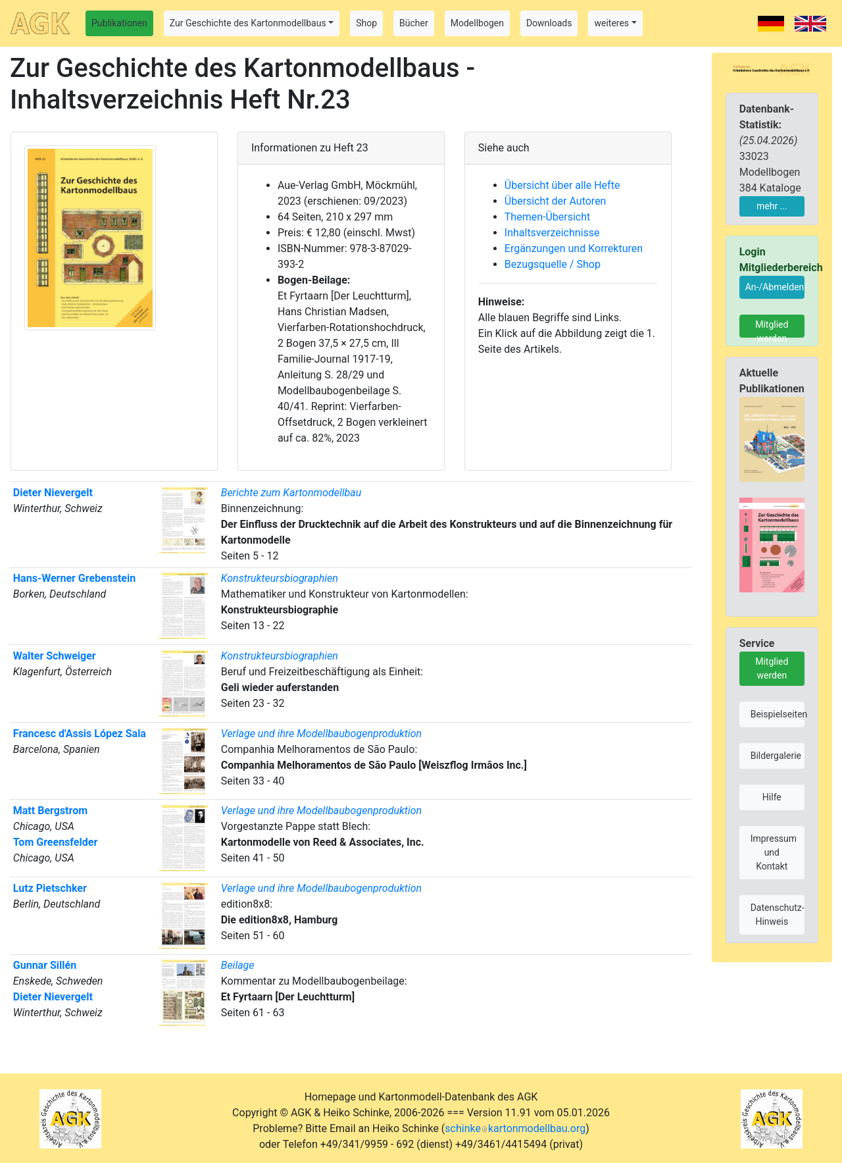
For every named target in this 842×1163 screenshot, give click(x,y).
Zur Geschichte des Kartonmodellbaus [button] (248, 23)
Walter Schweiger (54, 656)
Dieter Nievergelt (53, 492)
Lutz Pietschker (50, 888)
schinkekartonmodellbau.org (515, 1128)
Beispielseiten (778, 714)
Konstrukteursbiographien (279, 578)
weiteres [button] (611, 23)
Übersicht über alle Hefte (562, 185)
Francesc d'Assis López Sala (79, 733)
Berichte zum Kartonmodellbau (291, 492)
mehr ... (771, 206)
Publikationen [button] (119, 23)
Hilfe (771, 797)
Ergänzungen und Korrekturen (574, 248)
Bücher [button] (413, 23)
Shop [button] (366, 23)
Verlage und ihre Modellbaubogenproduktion (321, 733)
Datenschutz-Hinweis (778, 914)
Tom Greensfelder (55, 842)
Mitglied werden (771, 328)
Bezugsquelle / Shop (553, 264)
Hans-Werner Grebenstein (74, 578)
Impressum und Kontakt (774, 852)
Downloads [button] (549, 23)
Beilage (238, 965)
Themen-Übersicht (547, 217)
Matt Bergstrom (50, 810)
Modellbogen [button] (477, 23)
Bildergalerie (776, 755)
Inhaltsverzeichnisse (552, 232)
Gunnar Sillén (44, 965)
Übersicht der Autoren (556, 201)
